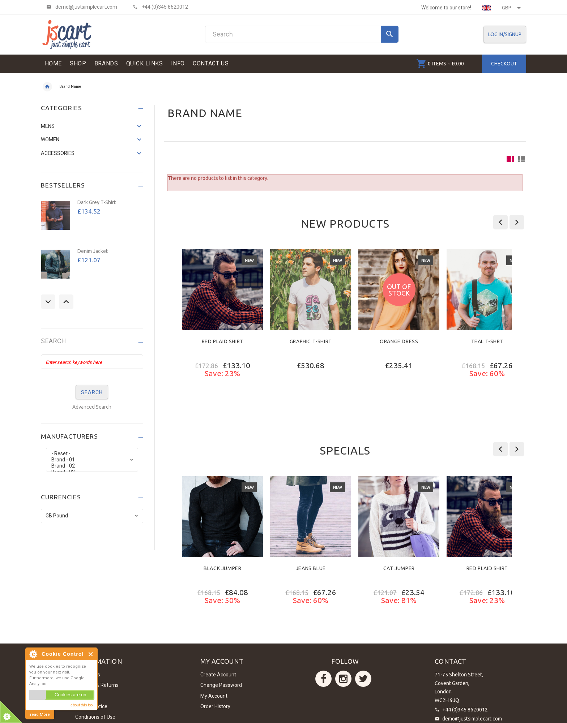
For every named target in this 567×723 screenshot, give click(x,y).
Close (91, 654)
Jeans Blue (311, 568)
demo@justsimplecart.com (472, 719)
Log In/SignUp (504, 34)
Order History (215, 706)
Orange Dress (399, 341)
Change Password (221, 685)
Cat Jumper (399, 568)
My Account (213, 696)
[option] (222, 332)
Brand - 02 (92, 466)
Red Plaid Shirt (222, 341)
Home (47, 86)
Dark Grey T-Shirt (96, 202)
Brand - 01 (92, 460)
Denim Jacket (92, 251)
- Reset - (92, 454)
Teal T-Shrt (487, 341)
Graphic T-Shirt (311, 341)
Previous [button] (48, 301)
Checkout (504, 63)
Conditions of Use (95, 717)
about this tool (82, 705)
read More (40, 714)
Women (50, 139)
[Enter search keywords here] (92, 361)
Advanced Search (91, 407)
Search (53, 341)
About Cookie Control (33, 654)
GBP (511, 7)
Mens (48, 126)
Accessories (57, 153)
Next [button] (66, 301)
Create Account (218, 674)
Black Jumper (222, 568)
